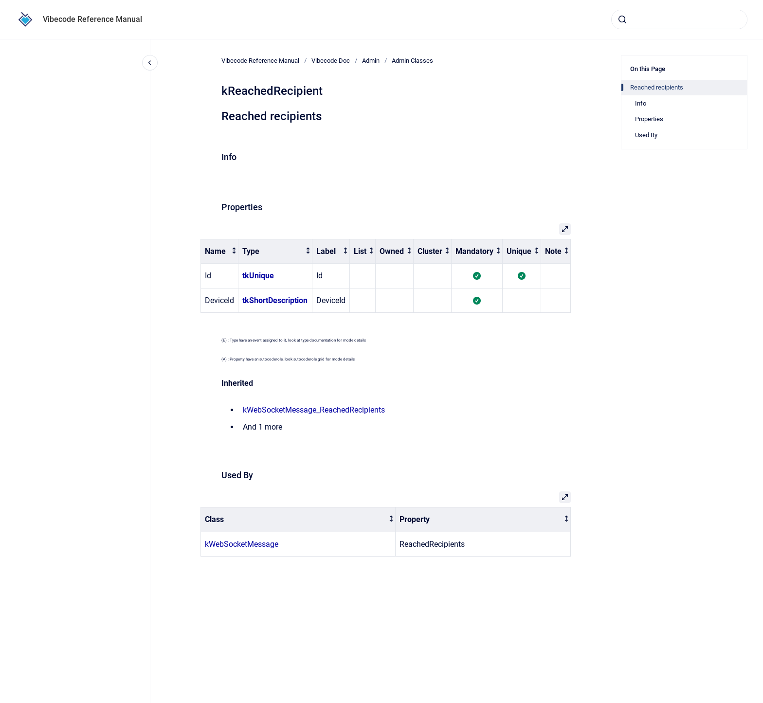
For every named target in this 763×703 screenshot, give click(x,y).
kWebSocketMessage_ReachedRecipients (314, 410)
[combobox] (679, 19)
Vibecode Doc (330, 60)
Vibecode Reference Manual (92, 19)
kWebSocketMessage (241, 544)
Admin (371, 60)
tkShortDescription (275, 300)
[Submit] (622, 19)
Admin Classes (412, 60)
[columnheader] (219, 251)
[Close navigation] (150, 63)
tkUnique (258, 275)
